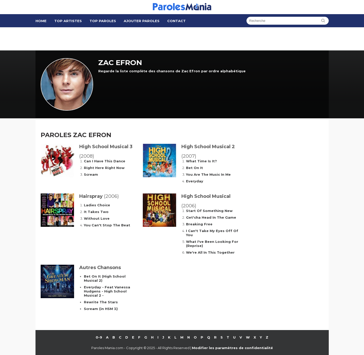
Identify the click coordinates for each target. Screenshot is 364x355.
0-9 (99, 337)
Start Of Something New (209, 211)
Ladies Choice (97, 205)
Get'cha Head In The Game (211, 217)
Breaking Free (199, 224)
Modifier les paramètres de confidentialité (232, 348)
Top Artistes (68, 21)
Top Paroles (103, 21)
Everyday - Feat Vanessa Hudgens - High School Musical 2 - (107, 291)
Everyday (194, 181)
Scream (91, 174)
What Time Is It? (201, 161)
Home (41, 21)
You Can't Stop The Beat (107, 225)
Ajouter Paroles (141, 21)
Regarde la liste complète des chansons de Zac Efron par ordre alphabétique (172, 71)
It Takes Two (96, 212)
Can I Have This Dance (104, 161)
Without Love (97, 218)
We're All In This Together (210, 252)
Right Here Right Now (104, 168)
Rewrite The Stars (101, 302)
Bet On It (194, 168)
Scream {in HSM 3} (101, 309)
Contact (176, 21)
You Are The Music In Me (208, 174)
